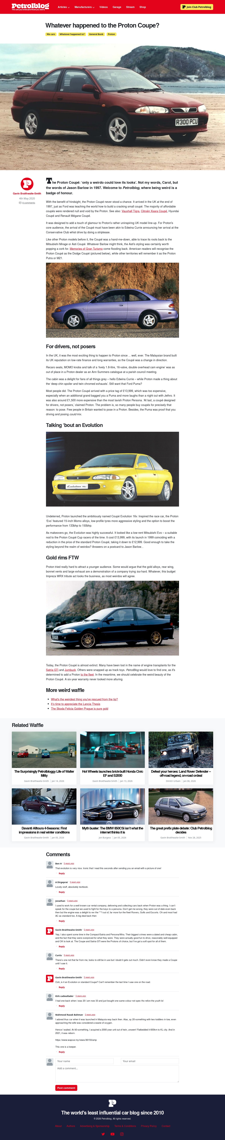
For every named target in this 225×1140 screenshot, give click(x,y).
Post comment (66, 1088)
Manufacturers (84, 7)
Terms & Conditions (125, 1126)
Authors (71, 1126)
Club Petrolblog (196, 7)
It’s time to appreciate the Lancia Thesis (75, 704)
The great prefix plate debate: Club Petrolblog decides (181, 830)
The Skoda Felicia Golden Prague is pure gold (79, 708)
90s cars (51, 34)
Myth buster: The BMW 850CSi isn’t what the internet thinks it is (112, 830)
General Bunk (96, 34)
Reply (62, 873)
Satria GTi (52, 670)
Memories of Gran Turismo (86, 249)
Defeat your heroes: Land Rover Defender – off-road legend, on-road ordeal (181, 773)
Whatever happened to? (72, 34)
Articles (64, 7)
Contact (166, 1126)
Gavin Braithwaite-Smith (27, 193)
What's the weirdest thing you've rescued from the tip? (84, 699)
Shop (143, 7)
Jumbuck (70, 670)
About (58, 1126)
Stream (130, 7)
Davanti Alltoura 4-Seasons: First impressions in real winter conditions (44, 830)
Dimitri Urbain (173, 780)
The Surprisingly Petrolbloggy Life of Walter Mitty (44, 773)
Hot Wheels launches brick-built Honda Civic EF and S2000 (112, 773)
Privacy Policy (149, 1126)
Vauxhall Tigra (130, 211)
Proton (111, 34)
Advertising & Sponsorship (94, 1126)
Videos (103, 7)
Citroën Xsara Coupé (154, 211)
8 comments (27, 202)
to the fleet (87, 674)
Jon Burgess (105, 837)
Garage (117, 7)
